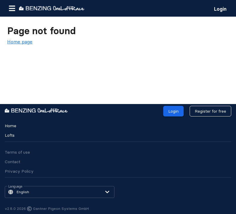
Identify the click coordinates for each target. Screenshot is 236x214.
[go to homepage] (51, 8)
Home (10, 125)
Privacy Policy (19, 171)
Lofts (10, 135)
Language (15, 187)
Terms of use (17, 152)
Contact (12, 161)
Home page (19, 42)
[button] (12, 8)
